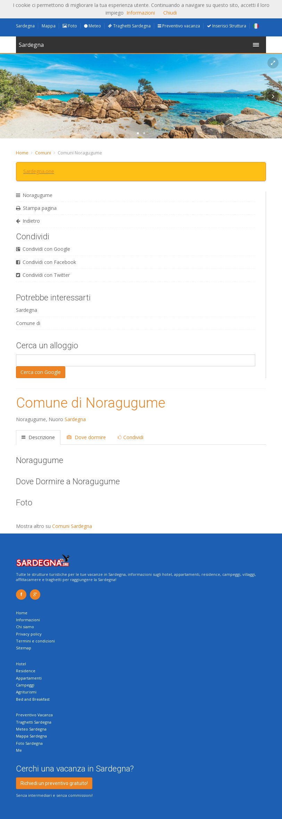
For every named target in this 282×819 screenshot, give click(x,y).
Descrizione (38, 437)
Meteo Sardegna (31, 729)
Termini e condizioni (35, 640)
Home (22, 153)
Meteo (92, 26)
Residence (25, 670)
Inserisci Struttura (226, 26)
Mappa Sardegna (31, 736)
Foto (70, 26)
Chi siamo (25, 626)
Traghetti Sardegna (129, 26)
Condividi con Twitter (43, 275)
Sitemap (23, 647)
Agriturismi (26, 691)
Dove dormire (86, 437)
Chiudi (170, 12)
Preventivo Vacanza (34, 714)
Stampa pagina (36, 208)
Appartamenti (29, 678)
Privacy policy (29, 634)
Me (19, 750)
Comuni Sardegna (72, 526)
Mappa (49, 26)
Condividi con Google (43, 249)
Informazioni (28, 619)
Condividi (130, 437)
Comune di (28, 323)
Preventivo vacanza (179, 26)
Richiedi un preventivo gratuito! (54, 783)
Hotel (21, 663)
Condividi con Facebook (46, 262)
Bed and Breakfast (33, 699)
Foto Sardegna (29, 743)
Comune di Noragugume (90, 403)
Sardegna (25, 26)
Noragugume (34, 195)
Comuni (43, 153)
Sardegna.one (38, 171)
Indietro (28, 220)
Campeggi (25, 685)
